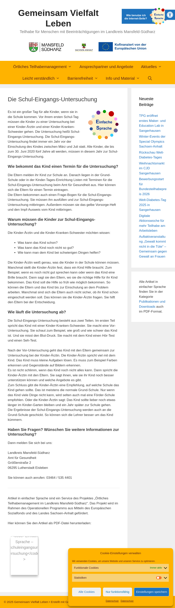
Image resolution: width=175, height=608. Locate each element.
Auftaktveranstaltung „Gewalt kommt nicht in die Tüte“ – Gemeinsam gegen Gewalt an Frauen (153, 246)
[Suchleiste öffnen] (150, 78)
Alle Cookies (86, 591)
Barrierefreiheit (84, 78)
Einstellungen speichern (151, 591)
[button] (170, 15)
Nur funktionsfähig (117, 591)
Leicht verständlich (43, 78)
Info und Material (125, 78)
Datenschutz (112, 601)
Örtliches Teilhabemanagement (44, 67)
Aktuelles (153, 67)
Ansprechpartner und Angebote (106, 67)
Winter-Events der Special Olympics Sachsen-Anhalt (152, 141)
